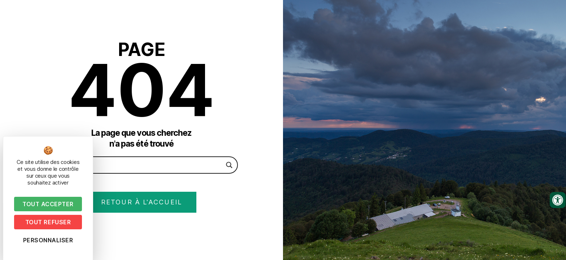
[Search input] (138, 165)
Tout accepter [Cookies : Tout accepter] (48, 204)
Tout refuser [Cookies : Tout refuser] (48, 222)
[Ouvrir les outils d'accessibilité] (558, 200)
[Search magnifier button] (229, 165)
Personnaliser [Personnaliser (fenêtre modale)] (48, 240)
